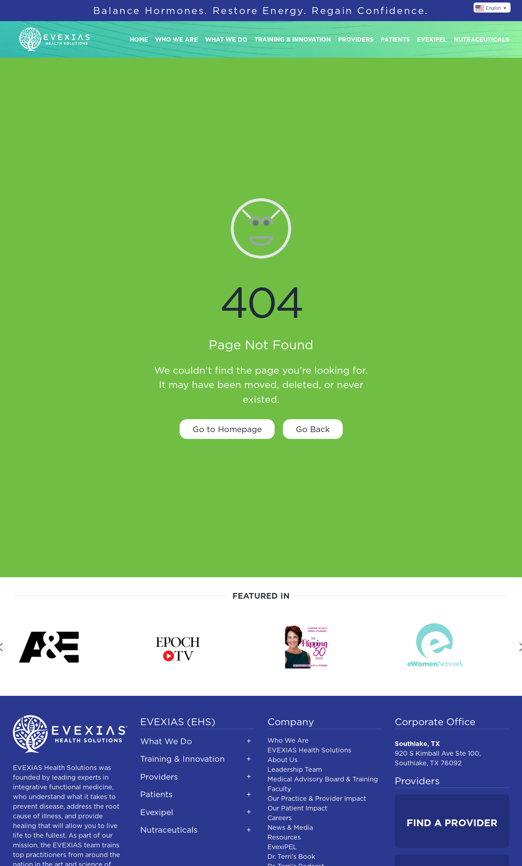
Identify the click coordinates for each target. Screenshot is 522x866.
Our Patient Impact (297, 808)
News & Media (290, 827)
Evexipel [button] (432, 39)
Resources (284, 837)
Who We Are (288, 740)
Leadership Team (294, 769)
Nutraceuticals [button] (481, 39)
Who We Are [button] (176, 39)
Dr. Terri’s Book (291, 856)
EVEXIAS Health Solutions (309, 750)
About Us (282, 759)
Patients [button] (395, 39)
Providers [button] (356, 39)
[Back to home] (55, 40)
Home (139, 39)
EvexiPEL (282, 846)
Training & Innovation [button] (293, 39)
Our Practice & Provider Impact (316, 798)
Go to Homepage (227, 429)
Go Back (313, 429)
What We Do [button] (226, 39)
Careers (279, 817)
